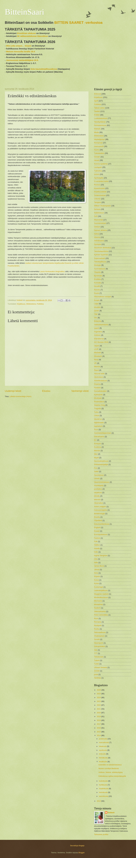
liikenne (97, 367)
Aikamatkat (98, 503)
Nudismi (97, 608)
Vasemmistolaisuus (101, 482)
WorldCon (98, 419)
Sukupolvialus (99, 646)
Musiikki (97, 307)
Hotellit (96, 548)
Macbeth (97, 353)
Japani (96, 346)
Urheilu (97, 478)
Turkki (96, 664)
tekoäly (97, 496)
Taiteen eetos (99, 108)
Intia (95, 559)
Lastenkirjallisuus (101, 590)
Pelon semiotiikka (101, 615)
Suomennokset (100, 223)
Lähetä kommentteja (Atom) (20, 396)
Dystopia (97, 244)
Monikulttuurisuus (101, 597)
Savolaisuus (99, 475)
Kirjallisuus (21, 304)
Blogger (81, 853)
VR (95, 363)
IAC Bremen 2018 (101, 342)
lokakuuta (103, 746)
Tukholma (98, 171)
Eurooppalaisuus (100, 534)
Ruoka (96, 629)
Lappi (96, 304)
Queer (96, 311)
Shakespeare (99, 636)
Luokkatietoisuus (100, 118)
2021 (99, 709)
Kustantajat (98, 587)
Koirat (96, 580)
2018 (99, 720)
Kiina (96, 573)
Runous (97, 185)
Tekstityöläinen (100, 122)
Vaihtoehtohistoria (101, 325)
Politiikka (40, 304)
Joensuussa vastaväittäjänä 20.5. (22, 60)
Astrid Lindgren (100, 507)
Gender (97, 157)
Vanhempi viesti (80, 391)
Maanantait (98, 220)
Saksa (96, 234)
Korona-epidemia (101, 164)
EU (95, 440)
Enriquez (97, 444)
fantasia (97, 209)
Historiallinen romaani (102, 297)
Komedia (97, 283)
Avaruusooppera (100, 510)
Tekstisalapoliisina (101, 251)
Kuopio (97, 300)
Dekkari (97, 227)
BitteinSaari (24, 11)
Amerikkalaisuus (100, 381)
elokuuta (102, 754)
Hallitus (97, 545)
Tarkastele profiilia (101, 834)
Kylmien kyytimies (101, 255)
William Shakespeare (102, 206)
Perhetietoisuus (100, 125)
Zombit (96, 671)
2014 (99, 735)
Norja (96, 360)
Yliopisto (97, 272)
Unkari (96, 415)
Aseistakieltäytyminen (102, 433)
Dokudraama (99, 437)
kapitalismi (98, 426)
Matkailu (97, 129)
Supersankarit (99, 258)
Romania (97, 622)
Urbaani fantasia (100, 667)
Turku (96, 412)
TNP (96, 314)
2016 (99, 728)
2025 (99, 694)
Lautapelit (98, 167)
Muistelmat (98, 604)
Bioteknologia (99, 514)
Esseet (96, 531)
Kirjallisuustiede (100, 192)
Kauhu (96, 150)
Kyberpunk (98, 395)
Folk (95, 541)
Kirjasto (97, 576)
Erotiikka (97, 279)
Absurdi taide (99, 374)
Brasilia (97, 517)
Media (96, 132)
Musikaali (98, 398)
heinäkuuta (103, 758)
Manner (97, 451)
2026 (99, 690)
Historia (97, 237)
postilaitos (98, 489)
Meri (96, 454)
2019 (99, 716)
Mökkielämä (31, 304)
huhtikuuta (103, 785)
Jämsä (96, 569)
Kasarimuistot (99, 188)
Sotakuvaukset (100, 195)
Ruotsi (96, 293)
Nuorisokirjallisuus (101, 461)
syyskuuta (103, 750)
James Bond (99, 566)
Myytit (96, 458)
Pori (95, 468)
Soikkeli (111, 813)
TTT (95, 653)
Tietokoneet (98, 657)
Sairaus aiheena (100, 230)
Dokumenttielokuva (101, 524)
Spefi (96, 101)
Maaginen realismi (101, 594)
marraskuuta (104, 742)
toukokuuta (103, 781)
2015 (99, 732)
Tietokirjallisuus (100, 262)
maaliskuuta (104, 788)
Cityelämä (98, 520)
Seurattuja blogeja (77, 846)
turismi (96, 174)
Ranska (97, 290)
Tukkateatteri (99, 153)
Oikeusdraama (100, 611)
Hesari (96, 160)
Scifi (95, 216)
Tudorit (97, 660)
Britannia (97, 321)
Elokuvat (97, 94)
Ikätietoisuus (99, 213)
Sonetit (97, 639)
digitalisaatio (99, 423)
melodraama (99, 241)
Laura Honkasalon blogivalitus (52, 271)
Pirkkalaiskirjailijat (101, 464)
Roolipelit (97, 625)
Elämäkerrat (99, 339)
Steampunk (98, 643)
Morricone (98, 601)
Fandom (97, 388)
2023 (99, 701)
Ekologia (97, 265)
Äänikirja (97, 678)
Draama (97, 384)
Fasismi (97, 538)
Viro (95, 318)
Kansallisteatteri (100, 391)
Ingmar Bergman (100, 555)
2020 (99, 713)
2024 (99, 697)
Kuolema (97, 447)
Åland (96, 370)
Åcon (96, 430)
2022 (99, 705)
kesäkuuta (103, 762)
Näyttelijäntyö (99, 139)
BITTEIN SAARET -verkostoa (78, 22)
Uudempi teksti (13, 391)
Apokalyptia (98, 178)
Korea (96, 583)
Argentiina (98, 332)
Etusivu (46, 391)
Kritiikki (97, 115)
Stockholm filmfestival (102, 248)
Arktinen (97, 335)
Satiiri (96, 471)
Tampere (97, 202)
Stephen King (99, 405)
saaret (96, 328)
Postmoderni (99, 402)
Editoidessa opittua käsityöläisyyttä (112, 776)
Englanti (97, 527)
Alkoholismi (98, 377)
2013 (99, 801)
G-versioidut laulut (101, 181)
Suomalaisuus (99, 269)
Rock (96, 618)
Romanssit (98, 143)
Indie (96, 552)
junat (96, 674)
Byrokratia (98, 276)
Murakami (98, 356)
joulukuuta (103, 739)
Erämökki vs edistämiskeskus (110, 765)
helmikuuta (103, 792)
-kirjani (18, 46)
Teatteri (97, 111)
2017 (99, 724)
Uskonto (97, 199)
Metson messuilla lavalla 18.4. (20, 51)
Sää (95, 650)
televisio (97, 499)
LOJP (96, 349)
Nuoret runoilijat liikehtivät (108, 768)
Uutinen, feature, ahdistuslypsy (110, 772)
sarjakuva (98, 492)
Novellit (97, 286)
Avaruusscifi (99, 146)
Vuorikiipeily (98, 485)
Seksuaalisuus (100, 632)
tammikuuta (104, 796)
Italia (96, 562)
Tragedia (97, 408)
